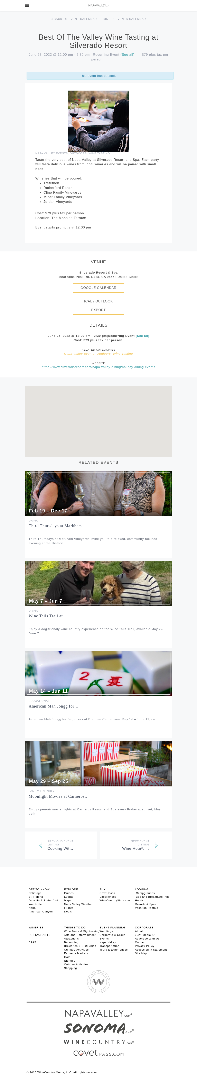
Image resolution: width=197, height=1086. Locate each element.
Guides (69, 893)
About (139, 931)
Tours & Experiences (114, 949)
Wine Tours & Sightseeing (82, 931)
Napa (32, 907)
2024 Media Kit (145, 934)
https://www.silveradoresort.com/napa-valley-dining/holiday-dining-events (98, 367)
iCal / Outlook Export (98, 306)
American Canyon (41, 911)
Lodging (142, 889)
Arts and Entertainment (80, 934)
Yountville (35, 904)
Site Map (141, 953)
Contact (140, 942)
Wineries (36, 927)
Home (106, 18)
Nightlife (70, 960)
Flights (68, 907)
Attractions (71, 938)
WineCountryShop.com (115, 900)
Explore (71, 889)
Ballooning (71, 942)
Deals (68, 911)
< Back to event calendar (74, 18)
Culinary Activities (76, 949)
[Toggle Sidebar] (27, 5)
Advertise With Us (147, 938)
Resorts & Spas (145, 904)
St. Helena (36, 896)
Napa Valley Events (51, 153)
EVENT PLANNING (112, 927)
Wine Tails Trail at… (48, 616)
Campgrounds (145, 893)
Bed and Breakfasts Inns (152, 896)
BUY (103, 889)
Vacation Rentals (146, 907)
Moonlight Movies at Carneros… (59, 796)
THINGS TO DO (75, 927)
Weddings (106, 931)
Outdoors (78, 153)
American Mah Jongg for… (54, 706)
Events (69, 896)
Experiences (108, 896)
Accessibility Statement (151, 949)
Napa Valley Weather (78, 904)
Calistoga (35, 893)
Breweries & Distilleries (80, 945)
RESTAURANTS (39, 934)
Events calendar (131, 18)
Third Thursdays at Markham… (57, 526)
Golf (67, 957)
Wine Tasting (99, 153)
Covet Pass (107, 893)
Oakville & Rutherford (43, 900)
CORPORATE (144, 927)
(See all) (128, 54)
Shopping (70, 968)
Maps (68, 900)
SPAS (32, 942)
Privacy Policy (144, 945)
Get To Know (39, 889)
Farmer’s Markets (76, 953)
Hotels (139, 900)
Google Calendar (98, 288)
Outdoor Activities (76, 964)
